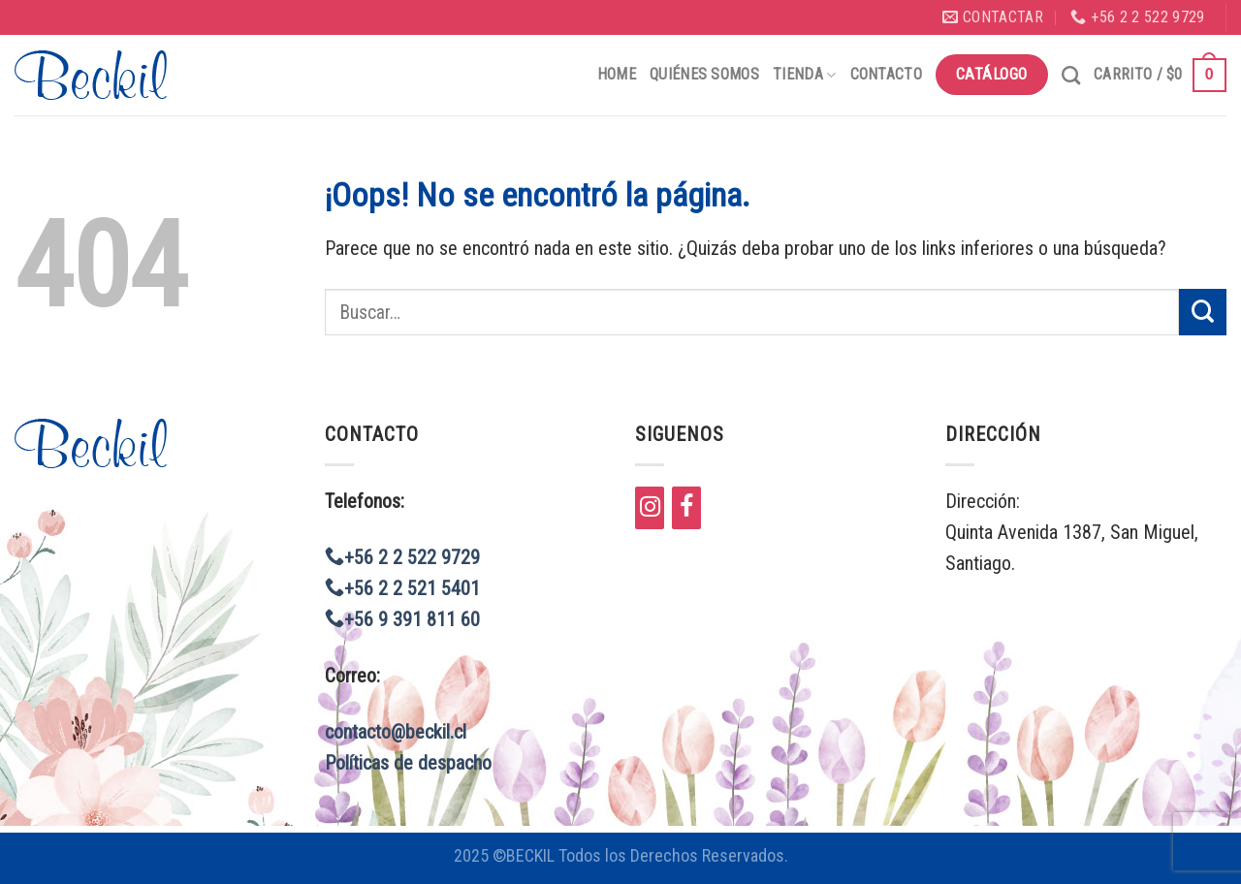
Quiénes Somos (704, 74)
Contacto (886, 74)
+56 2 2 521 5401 (402, 588)
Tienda (804, 74)
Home (616, 74)
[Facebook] (686, 508)
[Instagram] (649, 508)
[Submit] (1202, 312)
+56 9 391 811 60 (402, 619)
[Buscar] (1071, 75)
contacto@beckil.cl (395, 731)
